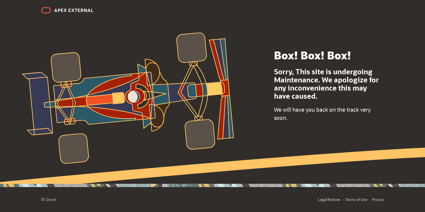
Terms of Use (356, 199)
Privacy (378, 199)
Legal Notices (329, 199)
